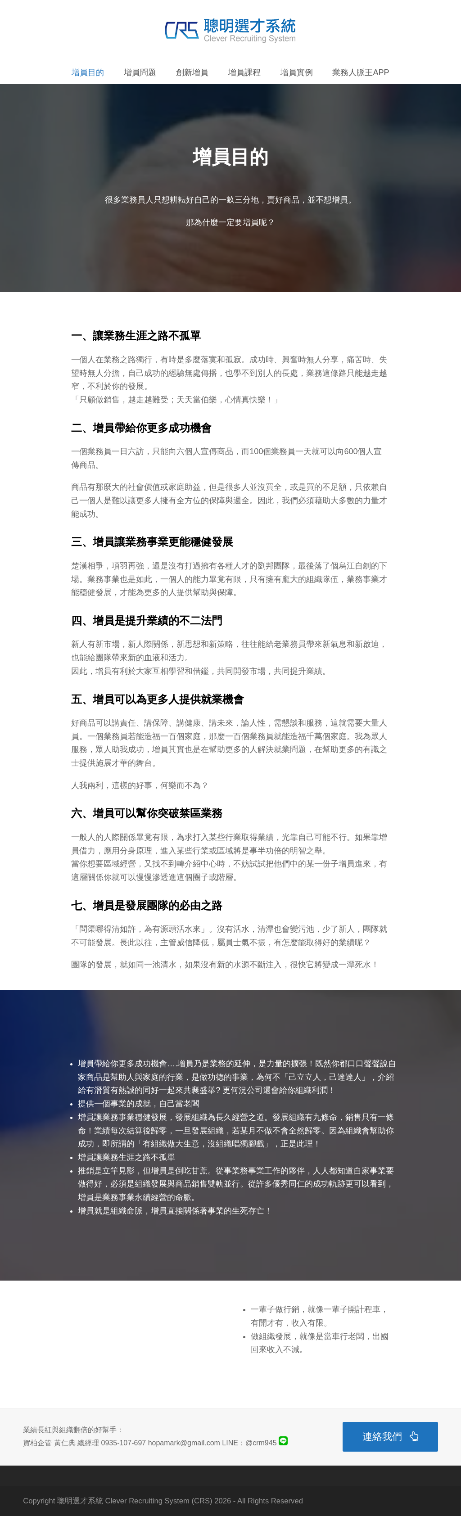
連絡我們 (390, 1436)
